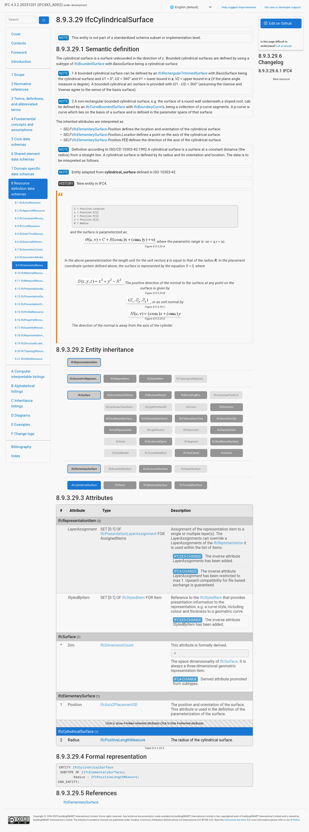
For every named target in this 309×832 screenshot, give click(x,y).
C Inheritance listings (22, 403)
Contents (18, 43)
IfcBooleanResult (155, 395)
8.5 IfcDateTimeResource (30, 234)
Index (15, 456)
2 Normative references (21, 87)
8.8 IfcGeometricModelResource (31, 257)
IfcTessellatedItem (156, 453)
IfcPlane (120, 485)
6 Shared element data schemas (25, 157)
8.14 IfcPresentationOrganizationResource (31, 304)
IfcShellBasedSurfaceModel (227, 441)
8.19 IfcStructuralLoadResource (31, 343)
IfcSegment (191, 441)
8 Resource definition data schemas (23, 189)
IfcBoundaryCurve (148, 107)
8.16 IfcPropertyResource (30, 320)
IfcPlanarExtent (226, 430)
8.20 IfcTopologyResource (31, 351)
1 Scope (18, 75)
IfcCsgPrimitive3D (155, 407)
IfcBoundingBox (190, 395)
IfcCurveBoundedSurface (105, 107)
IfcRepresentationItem (84, 362)
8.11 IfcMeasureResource (30, 280)
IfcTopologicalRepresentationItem (191, 378)
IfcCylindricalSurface (84, 485)
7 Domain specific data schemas (26, 171)
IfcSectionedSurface (155, 469)
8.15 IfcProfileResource (29, 312)
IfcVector (226, 453)
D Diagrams (20, 415)
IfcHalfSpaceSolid (120, 430)
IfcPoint (120, 441)
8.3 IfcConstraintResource (31, 218)
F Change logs (23, 434)
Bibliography (21, 447)
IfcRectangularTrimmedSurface (183, 73)
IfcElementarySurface (90, 129)
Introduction (21, 61)
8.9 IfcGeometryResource (31, 265)
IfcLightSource (155, 430)
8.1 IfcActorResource (28, 202)
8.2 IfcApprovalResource (30, 210)
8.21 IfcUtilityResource (28, 359)
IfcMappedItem (120, 378)
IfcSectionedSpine (156, 441)
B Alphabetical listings (23, 389)
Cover (16, 34)
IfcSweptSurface (191, 469)
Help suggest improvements (239, 7)
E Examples (20, 424)
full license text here (235, 820)
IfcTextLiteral (191, 453)
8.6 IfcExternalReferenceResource (31, 241)
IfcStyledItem (155, 378)
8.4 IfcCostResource (27, 226)
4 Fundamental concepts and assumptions (23, 124)
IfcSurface (84, 395)
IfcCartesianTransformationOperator (121, 407)
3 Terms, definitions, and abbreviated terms (27, 104)
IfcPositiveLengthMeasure (122, 740)
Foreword (19, 52)
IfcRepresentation (228, 543)
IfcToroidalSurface (191, 485)
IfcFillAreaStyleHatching (155, 418)
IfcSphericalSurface (155, 485)
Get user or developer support (283, 7)
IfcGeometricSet (226, 418)
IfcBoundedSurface (89, 64)
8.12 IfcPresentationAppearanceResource (31, 288)
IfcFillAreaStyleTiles (191, 418)
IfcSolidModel (120, 453)
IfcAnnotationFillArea (120, 395)
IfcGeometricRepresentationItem (85, 378)
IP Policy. (295, 820)
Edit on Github (278, 23)
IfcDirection (226, 407)
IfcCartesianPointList (226, 395)
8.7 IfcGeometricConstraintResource (31, 249)
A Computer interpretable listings (28, 374)
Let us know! (284, 46)
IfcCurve (191, 407)
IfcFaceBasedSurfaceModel (121, 418)
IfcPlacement (191, 430)
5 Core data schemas (20, 142)
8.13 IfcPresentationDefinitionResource (31, 296)
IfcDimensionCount (116, 645)
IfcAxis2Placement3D (118, 705)
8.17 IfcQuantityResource (30, 327)
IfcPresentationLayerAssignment (128, 533)
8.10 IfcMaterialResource (30, 273)
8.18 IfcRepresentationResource (31, 335)
